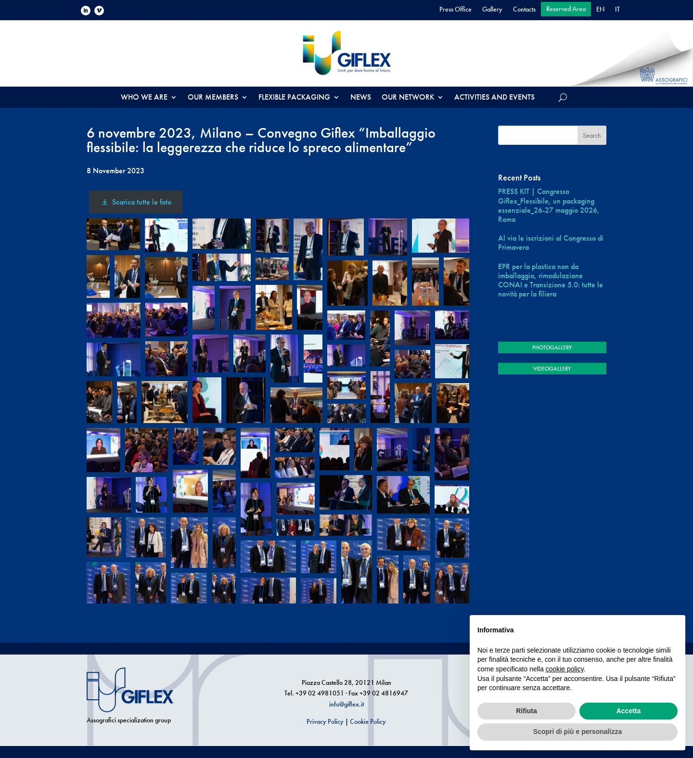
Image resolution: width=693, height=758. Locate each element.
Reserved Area (566, 9)
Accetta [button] (628, 711)
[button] (113, 234)
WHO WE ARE (144, 98)
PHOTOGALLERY (552, 347)
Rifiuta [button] (526, 711)
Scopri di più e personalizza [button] (577, 731)
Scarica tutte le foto (135, 202)
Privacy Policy (325, 721)
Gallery (492, 9)
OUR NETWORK (408, 98)
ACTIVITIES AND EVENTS (494, 98)
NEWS (360, 98)
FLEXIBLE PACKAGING (294, 98)
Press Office (455, 9)
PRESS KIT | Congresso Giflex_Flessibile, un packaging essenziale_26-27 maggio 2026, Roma (549, 205)
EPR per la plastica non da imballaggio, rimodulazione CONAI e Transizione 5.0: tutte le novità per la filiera (550, 280)
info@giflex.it (346, 704)
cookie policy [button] (565, 669)
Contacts (524, 9)
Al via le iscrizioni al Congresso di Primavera (550, 242)
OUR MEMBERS (213, 98)
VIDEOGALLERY (552, 369)
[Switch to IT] (617, 11)
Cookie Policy (368, 721)
